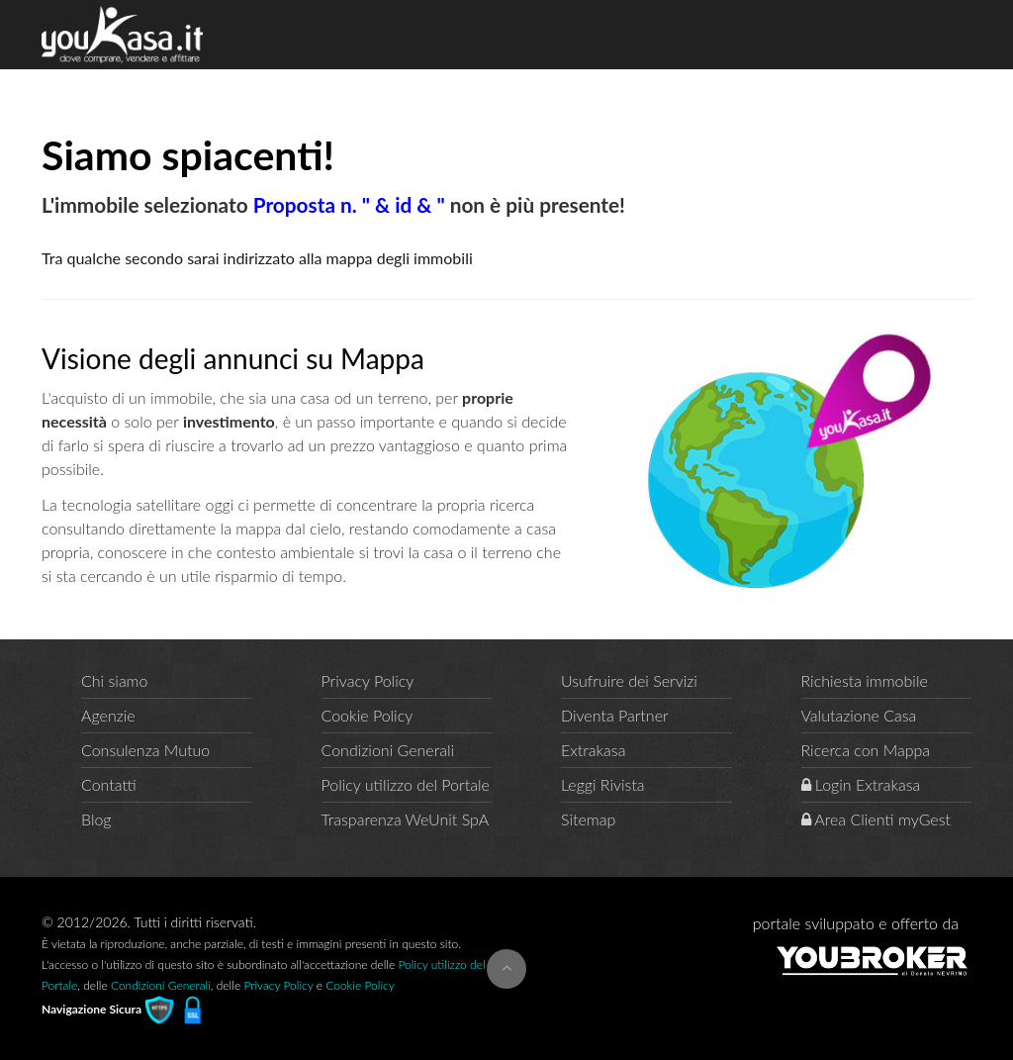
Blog (96, 819)
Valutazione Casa (859, 715)
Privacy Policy (368, 680)
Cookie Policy (368, 715)
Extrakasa (593, 749)
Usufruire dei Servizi (629, 680)
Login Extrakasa (861, 784)
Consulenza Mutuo (145, 749)
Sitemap (588, 819)
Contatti (109, 784)
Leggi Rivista (603, 784)
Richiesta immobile (864, 680)
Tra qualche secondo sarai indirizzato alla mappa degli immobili (257, 257)
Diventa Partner (615, 715)
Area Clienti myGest (876, 819)
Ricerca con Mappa (866, 749)
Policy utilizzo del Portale (406, 784)
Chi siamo (114, 680)
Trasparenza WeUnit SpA (406, 819)
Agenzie (108, 715)
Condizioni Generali (388, 749)
